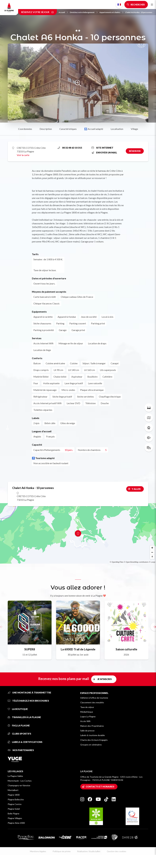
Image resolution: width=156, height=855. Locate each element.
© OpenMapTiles (116, 562)
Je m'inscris (104, 679)
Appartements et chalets (111, 12)
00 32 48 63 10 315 (70, 147)
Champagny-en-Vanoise (19, 785)
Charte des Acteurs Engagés (94, 740)
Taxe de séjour (87, 707)
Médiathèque (86, 712)
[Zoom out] (152, 552)
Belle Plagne (13, 813)
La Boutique (18, 709)
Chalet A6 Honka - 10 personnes (138, 12)
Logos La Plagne (88, 716)
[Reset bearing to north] (152, 557)
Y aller (136, 489)
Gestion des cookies (116, 851)
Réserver (135, 151)
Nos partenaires (21, 750)
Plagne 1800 (14, 794)
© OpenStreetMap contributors (136, 562)
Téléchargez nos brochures (28, 700)
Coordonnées (25, 128)
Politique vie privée (62, 851)
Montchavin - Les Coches (20, 780)
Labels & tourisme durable (92, 735)
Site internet (102, 147)
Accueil (63, 12)
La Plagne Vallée (15, 776)
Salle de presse (87, 730)
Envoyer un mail (104, 152)
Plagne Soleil (14, 809)
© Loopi (152, 562)
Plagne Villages (15, 818)
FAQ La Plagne (19, 725)
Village (134, 128)
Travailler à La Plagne (24, 717)
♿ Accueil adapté (93, 128)
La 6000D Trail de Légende (78, 649)
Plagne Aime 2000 (16, 823)
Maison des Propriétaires (92, 726)
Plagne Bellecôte (16, 799)
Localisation (117, 128)
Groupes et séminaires (91, 744)
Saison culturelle (126, 649)
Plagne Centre (14, 804)
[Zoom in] (152, 547)
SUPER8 (29, 649)
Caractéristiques (68, 128)
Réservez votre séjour (37, 12)
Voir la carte (23, 155)
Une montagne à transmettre (29, 692)
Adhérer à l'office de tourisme (94, 697)
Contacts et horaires (100, 786)
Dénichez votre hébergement (84, 12)
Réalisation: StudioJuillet (88, 851)
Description (46, 128)
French (119, 4)
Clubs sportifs (19, 733)
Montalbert (13, 790)
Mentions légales (38, 851)
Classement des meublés (92, 702)
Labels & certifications (25, 742)
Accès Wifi (85, 721)
